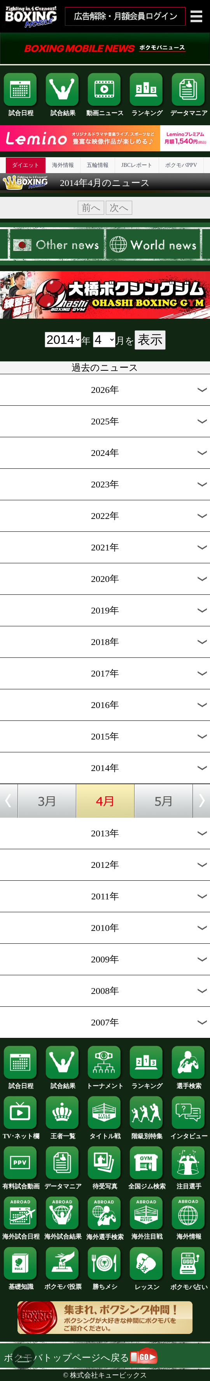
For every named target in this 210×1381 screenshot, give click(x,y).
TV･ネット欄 (21, 1133)
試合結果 (63, 110)
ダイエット (25, 165)
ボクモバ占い (189, 1284)
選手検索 (189, 1083)
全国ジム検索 (147, 1183)
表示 (150, 340)
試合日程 (21, 110)
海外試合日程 (21, 1233)
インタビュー (189, 1133)
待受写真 (105, 1183)
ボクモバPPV (181, 165)
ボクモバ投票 (63, 1284)
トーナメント (105, 1083)
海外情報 (63, 165)
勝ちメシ (105, 1284)
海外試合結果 (63, 1233)
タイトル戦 (105, 1133)
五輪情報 (97, 165)
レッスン (147, 1284)
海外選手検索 (105, 1234)
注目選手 (189, 1183)
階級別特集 (147, 1133)
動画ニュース (105, 110)
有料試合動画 (21, 1183)
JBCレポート (136, 165)
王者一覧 (63, 1133)
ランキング (147, 110)
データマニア (189, 110)
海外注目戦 (147, 1233)
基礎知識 (21, 1284)
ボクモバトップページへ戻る (81, 1358)
